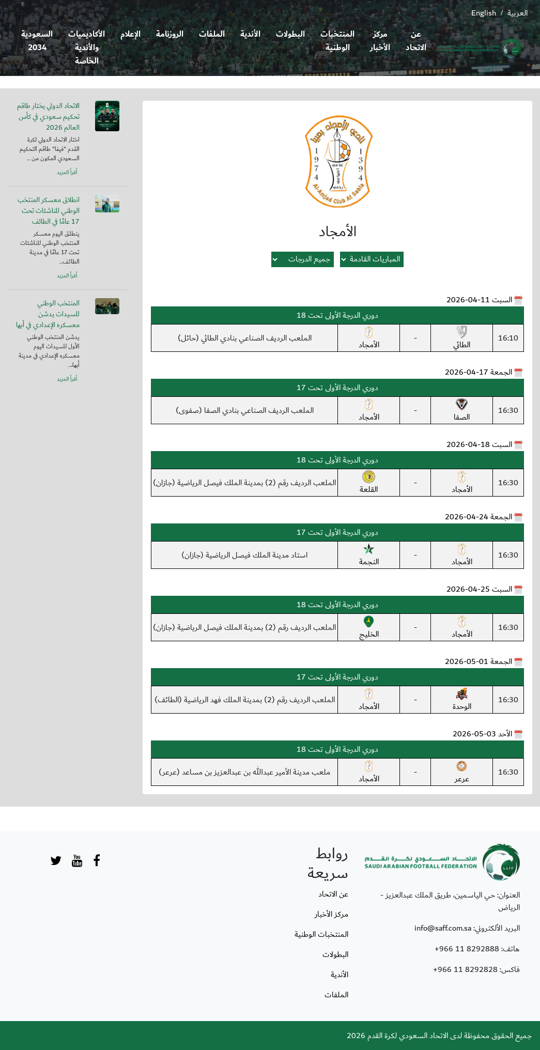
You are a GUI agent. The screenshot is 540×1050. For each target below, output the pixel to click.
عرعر (462, 772)
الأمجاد (369, 338)
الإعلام (130, 34)
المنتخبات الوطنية (337, 41)
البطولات (290, 34)
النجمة (369, 555)
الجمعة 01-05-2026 (478, 661)
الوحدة (462, 700)
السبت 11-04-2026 (479, 299)
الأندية (250, 34)
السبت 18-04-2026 (479, 444)
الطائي (461, 338)
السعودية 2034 (37, 41)
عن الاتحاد (416, 41)
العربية (517, 13)
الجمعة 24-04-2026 (478, 516)
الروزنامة (169, 34)
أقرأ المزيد (67, 172)
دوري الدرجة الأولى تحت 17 (337, 387)
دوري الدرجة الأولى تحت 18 (337, 315)
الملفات (212, 34)
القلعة (369, 483)
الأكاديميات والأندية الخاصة (86, 48)
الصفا (462, 411)
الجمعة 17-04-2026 (478, 372)
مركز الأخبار (380, 41)
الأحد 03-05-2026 (482, 733)
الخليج (369, 628)
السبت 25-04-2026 (479, 589)
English (483, 13)
